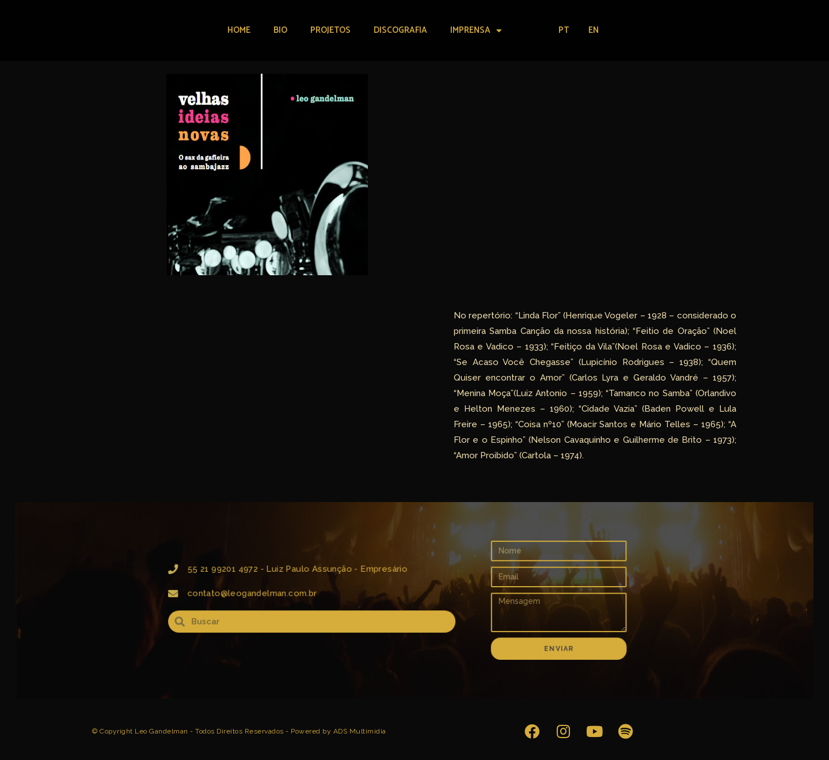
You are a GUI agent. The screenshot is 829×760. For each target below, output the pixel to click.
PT (563, 30)
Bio (280, 30)
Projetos (330, 30)
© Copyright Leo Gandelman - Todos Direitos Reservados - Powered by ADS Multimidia (239, 731)
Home (238, 30)
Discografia (400, 30)
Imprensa (475, 31)
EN (593, 30)
